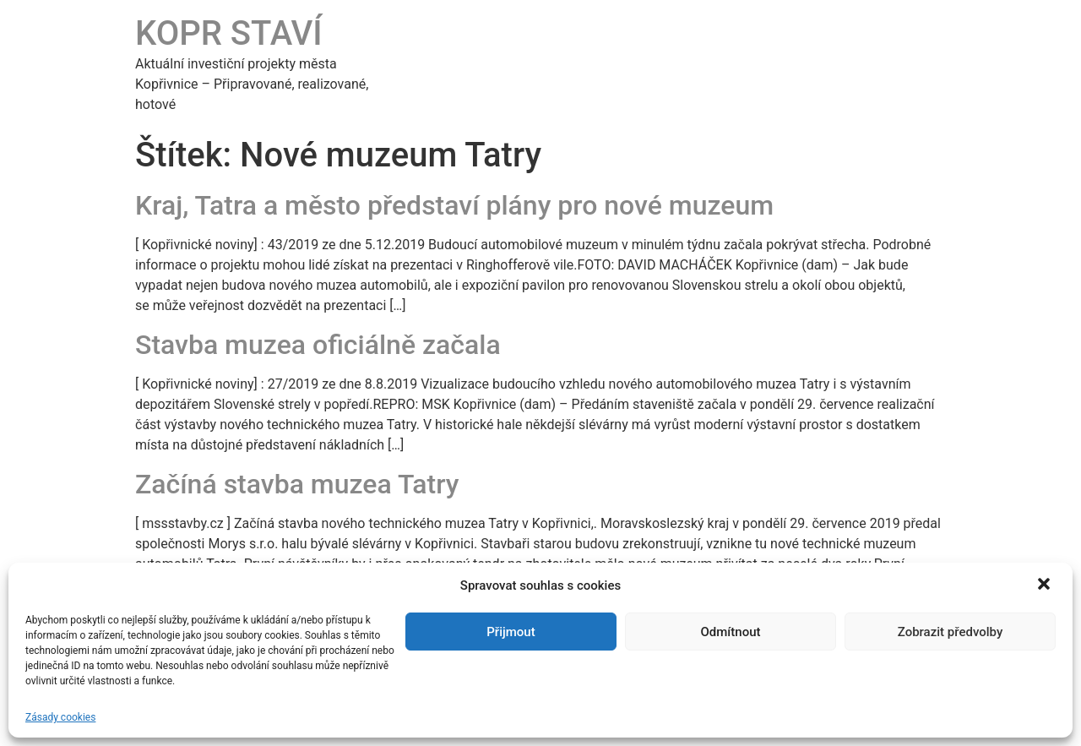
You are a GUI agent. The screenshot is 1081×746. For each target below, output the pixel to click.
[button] (1045, 585)
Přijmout (510, 632)
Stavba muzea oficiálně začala (318, 345)
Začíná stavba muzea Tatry (297, 484)
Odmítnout (731, 632)
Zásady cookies (60, 717)
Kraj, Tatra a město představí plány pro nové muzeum (454, 205)
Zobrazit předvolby (950, 632)
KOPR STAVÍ (229, 33)
